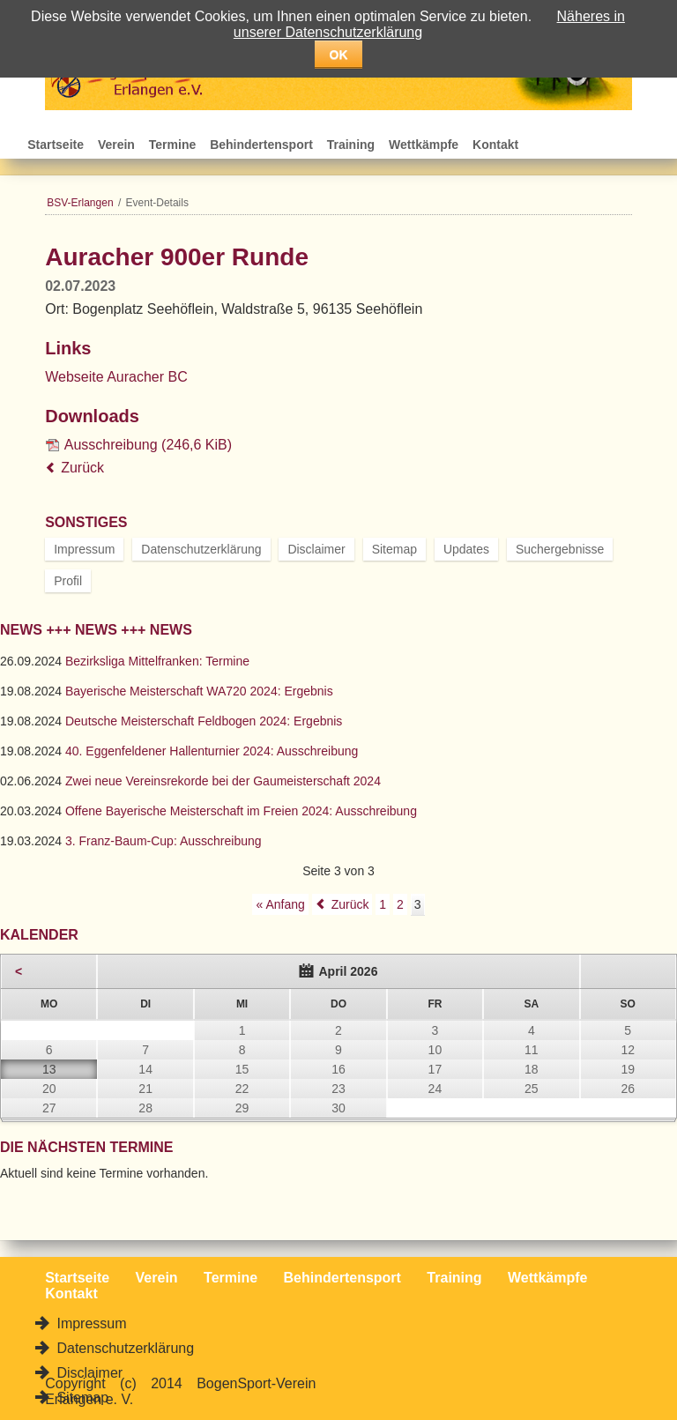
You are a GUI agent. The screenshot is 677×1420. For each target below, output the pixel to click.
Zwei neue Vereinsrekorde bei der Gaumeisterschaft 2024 (223, 781)
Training (351, 145)
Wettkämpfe (423, 145)
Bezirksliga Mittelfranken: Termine (157, 661)
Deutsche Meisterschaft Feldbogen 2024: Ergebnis (203, 721)
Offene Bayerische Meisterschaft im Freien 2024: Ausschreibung (241, 811)
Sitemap (394, 549)
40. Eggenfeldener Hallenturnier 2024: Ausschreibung (211, 751)
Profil (68, 581)
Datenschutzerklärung (201, 549)
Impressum (84, 549)
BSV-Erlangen (80, 203)
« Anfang (280, 904)
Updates (466, 549)
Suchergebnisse (560, 549)
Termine (172, 145)
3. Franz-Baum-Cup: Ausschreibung (163, 841)
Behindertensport (261, 145)
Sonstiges (86, 522)
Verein (116, 145)
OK (339, 55)
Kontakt (495, 145)
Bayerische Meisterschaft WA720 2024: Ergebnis (199, 691)
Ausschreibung (148, 444)
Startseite (55, 145)
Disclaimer (316, 549)
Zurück (82, 467)
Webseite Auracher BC (116, 376)
